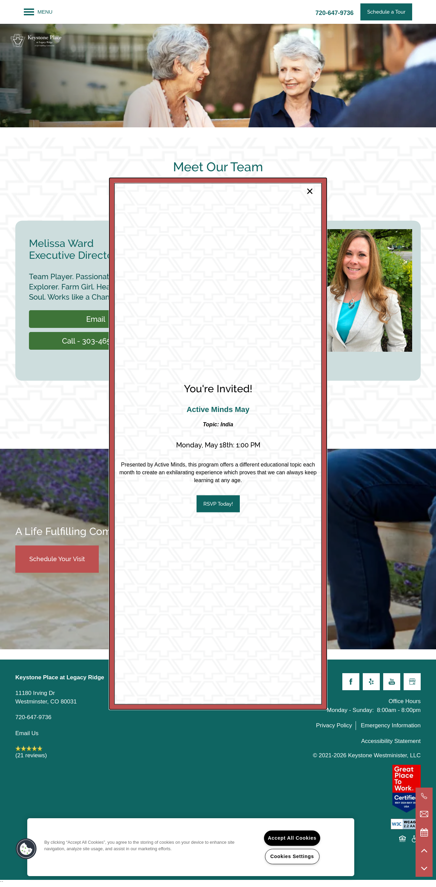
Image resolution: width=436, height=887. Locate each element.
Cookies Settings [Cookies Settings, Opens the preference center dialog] (292, 856)
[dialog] (218, 443)
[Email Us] (424, 814)
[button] (218, 503)
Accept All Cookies (292, 838)
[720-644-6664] (424, 796)
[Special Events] (424, 832)
